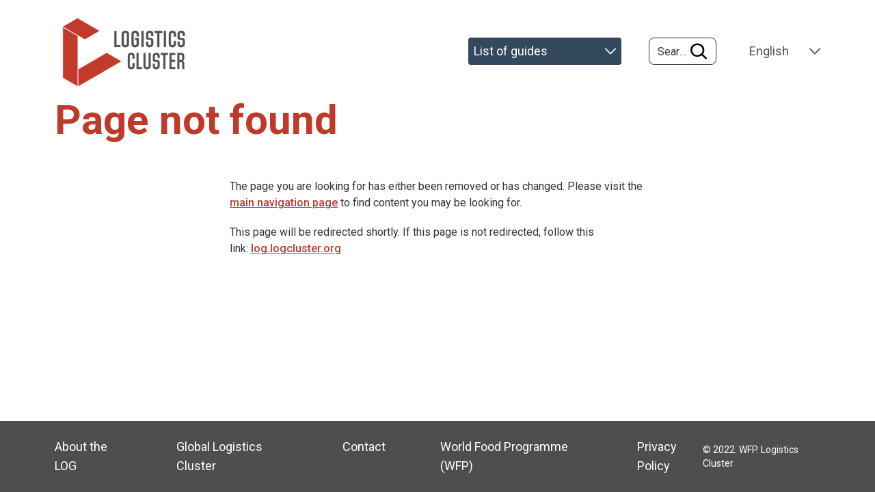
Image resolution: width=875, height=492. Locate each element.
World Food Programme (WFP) (504, 456)
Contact (364, 446)
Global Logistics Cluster (219, 456)
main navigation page (284, 202)
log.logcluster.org (296, 248)
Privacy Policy (657, 456)
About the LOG (81, 456)
